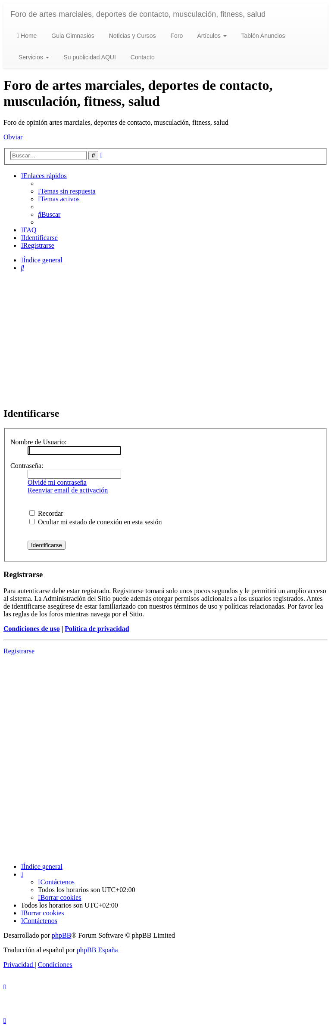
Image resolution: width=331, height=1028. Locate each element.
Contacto (142, 57)
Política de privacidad (97, 628)
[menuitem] (67, 191)
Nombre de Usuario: (38, 442)
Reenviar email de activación (68, 490)
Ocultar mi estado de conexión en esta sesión (95, 522)
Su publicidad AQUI (89, 57)
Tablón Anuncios (262, 35)
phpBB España (97, 950)
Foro (176, 35)
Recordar (46, 513)
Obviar (12, 137)
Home (27, 35)
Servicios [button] (33, 57)
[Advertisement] (165, 339)
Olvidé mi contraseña (57, 482)
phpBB (61, 935)
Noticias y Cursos (131, 35)
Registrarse (18, 651)
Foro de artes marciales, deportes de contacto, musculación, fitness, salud (137, 14)
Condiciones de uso (31, 628)
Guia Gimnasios (72, 35)
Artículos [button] (211, 35)
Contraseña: (26, 465)
